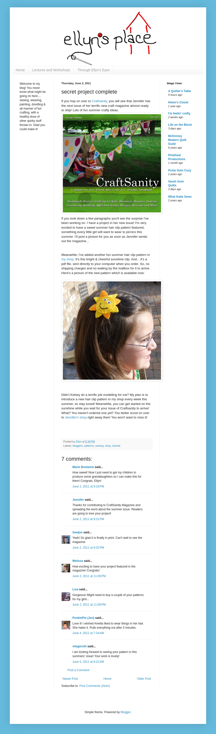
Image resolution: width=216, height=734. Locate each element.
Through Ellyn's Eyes (94, 70)
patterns (89, 445)
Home (20, 70)
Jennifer (78, 499)
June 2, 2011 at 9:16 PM (88, 486)
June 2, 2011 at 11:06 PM (89, 576)
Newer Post (70, 678)
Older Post (144, 678)
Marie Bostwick (83, 467)
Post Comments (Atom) (94, 686)
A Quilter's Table (179, 91)
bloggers (78, 445)
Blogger (126, 712)
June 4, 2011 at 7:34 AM (88, 633)
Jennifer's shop (76, 417)
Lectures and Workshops (51, 70)
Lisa (75, 589)
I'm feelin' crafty (179, 113)
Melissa (77, 561)
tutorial (116, 445)
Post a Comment (78, 670)
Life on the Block (180, 124)
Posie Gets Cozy (179, 170)
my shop (67, 259)
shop (108, 445)
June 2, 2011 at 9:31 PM (88, 519)
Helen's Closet (178, 102)
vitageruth (79, 646)
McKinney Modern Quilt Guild (177, 140)
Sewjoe (77, 532)
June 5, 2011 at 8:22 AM (88, 662)
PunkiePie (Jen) (83, 618)
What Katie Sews (180, 196)
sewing (99, 445)
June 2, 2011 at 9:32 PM (88, 547)
